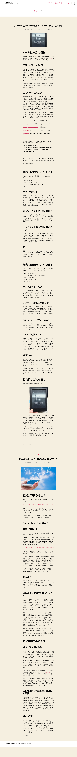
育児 (38, 460)
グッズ (28, 450)
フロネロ (30, 33)
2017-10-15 (37, 33)
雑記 (38, 21)
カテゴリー (67, 2)
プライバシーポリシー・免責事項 (62, 3)
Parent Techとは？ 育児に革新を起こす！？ (38, 467)
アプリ (25, 450)
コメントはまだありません (48, 33)
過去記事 (51, 62)
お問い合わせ (50, 2)
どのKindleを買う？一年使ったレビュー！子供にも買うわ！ (38, 27)
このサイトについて (59, 2)
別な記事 (48, 682)
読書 (31, 450)
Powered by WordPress (27, 753)
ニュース (29, 745)
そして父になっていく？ (9, 2)
